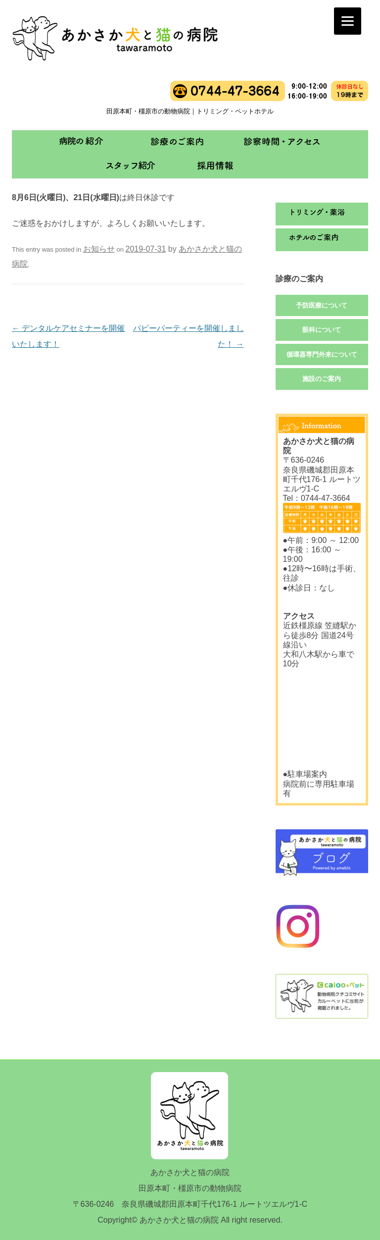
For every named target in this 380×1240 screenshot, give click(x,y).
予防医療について (321, 305)
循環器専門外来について (321, 354)
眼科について (321, 329)
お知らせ (99, 249)
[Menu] (347, 21)
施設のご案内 (321, 378)
